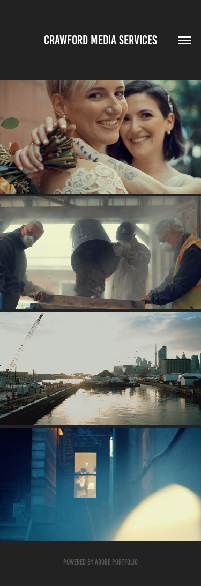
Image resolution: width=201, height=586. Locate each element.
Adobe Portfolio (116, 562)
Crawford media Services (100, 40)
